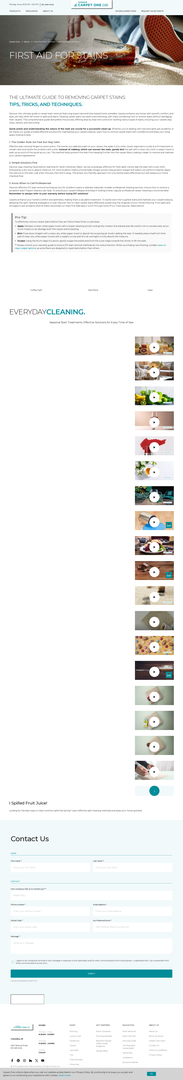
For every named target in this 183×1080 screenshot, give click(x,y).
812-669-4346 (48, 4)
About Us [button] (48, 11)
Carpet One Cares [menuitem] (157, 1041)
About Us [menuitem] (153, 1031)
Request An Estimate (152, 11)
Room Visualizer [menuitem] (103, 1031)
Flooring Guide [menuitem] (129, 1041)
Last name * (98, 861)
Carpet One (14, 42)
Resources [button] (32, 11)
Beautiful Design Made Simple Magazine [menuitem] (103, 1043)
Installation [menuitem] (128, 1057)
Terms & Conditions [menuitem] (158, 1050)
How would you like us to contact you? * (28, 889)
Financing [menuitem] (74, 1064)
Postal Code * (16, 920)
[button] (168, 11)
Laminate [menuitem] (74, 1050)
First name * (16, 861)
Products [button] (15, 11)
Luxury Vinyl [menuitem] (75, 1036)
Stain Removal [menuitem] (129, 1031)
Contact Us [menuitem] (154, 1045)
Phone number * (18, 905)
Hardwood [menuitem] (74, 1041)
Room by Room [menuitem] (156, 1036)
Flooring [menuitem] (73, 1031)
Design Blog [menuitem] (101, 1051)
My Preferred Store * (102, 920)
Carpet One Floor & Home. (30, 1066)
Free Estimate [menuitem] (76, 1059)
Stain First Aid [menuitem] (129, 1036)
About (26, 42)
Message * (15, 936)
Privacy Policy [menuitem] (155, 1055)
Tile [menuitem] (71, 1055)
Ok (151, 1074)
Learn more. (64, 1075)
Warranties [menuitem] (128, 1053)
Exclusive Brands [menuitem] (130, 1062)
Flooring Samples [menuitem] (104, 1036)
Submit (91, 973)
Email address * (100, 905)
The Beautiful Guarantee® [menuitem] (129, 1046)
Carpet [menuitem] (73, 1045)
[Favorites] (171, 11)
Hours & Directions (125, 11)
